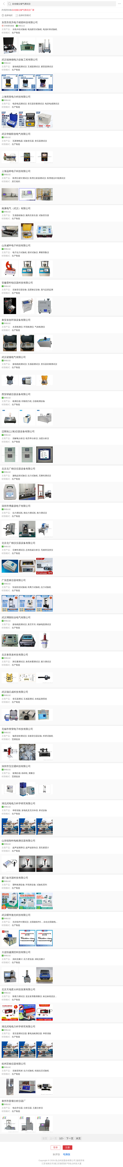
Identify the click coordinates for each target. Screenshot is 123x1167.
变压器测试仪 (41, 141)
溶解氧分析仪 (18, 438)
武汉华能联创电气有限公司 (16, 133)
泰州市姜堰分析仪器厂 (14, 1101)
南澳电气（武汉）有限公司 (16, 208)
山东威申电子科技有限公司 (16, 245)
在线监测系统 (41, 699)
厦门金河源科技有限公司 (15, 877)
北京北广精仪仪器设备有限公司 (18, 468)
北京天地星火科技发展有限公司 (18, 989)
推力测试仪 (42, 513)
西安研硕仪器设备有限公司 (16, 394)
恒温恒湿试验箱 (19, 587)
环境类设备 (31, 884)
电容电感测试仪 (52, 103)
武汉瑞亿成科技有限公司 (15, 691)
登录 (55, 1147)
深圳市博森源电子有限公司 (16, 505)
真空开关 (32, 624)
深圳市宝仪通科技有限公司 (16, 766)
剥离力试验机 (34, 587)
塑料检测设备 (18, 884)
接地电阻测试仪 (19, 66)
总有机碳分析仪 (33, 550)
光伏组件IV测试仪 (20, 922)
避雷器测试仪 (47, 66)
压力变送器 (29, 959)
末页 (78, 1138)
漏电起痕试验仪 (19, 475)
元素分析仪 (38, 1108)
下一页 (69, 1138)
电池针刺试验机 (50, 29)
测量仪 (32, 773)
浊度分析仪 (44, 438)
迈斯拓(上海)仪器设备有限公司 (18, 431)
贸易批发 (16, 739)
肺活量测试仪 (18, 661)
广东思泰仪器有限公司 (14, 580)
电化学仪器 (17, 1108)
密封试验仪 (33, 252)
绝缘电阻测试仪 (44, 624)
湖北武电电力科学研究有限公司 (18, 803)
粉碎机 (25, 773)
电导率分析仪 (32, 438)
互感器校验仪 (18, 215)
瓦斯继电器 (17, 141)
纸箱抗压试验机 (42, 1070)
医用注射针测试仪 (20, 178)
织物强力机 (27, 401)
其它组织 (16, 181)
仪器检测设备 (39, 401)
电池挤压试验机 (35, 29)
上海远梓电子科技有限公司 (16, 171)
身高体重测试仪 (33, 661)
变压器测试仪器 (19, 1033)
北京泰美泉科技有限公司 (15, 654)
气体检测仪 (40, 327)
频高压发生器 (32, 215)
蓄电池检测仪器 (35, 1033)
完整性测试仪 (45, 475)
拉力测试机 (17, 513)
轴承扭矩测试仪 (19, 736)
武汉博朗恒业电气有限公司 (16, 617)
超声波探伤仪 (32, 847)
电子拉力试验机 (19, 252)
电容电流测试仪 (19, 103)
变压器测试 (17, 699)
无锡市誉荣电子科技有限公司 (17, 729)
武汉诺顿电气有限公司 (14, 357)
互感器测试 (29, 699)
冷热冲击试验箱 (19, 29)
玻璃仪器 (16, 773)
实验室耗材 (17, 1070)
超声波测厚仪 (18, 847)
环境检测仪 (29, 327)
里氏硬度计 (44, 847)
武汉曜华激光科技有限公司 (16, 915)
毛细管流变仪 (47, 550)
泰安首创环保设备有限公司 (16, 319)
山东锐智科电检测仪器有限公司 (18, 840)
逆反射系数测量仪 (34, 996)
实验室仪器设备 (19, 289)
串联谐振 (16, 810)
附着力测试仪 (18, 996)
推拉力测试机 (30, 513)
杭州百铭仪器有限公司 (14, 1063)
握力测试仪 (46, 661)
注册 (67, 1147)
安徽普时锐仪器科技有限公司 (17, 282)
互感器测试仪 (34, 66)
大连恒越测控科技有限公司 (16, 952)
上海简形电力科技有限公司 (16, 96)
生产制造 (16, 32)
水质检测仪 (17, 327)
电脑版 (66, 1154)
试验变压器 (29, 141)
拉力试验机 (33, 475)
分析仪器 (28, 1108)
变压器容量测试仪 (36, 103)
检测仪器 (16, 401)
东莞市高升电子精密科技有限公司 (20, 22)
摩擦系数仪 (44, 252)
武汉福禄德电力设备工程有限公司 (20, 59)
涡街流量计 (17, 959)
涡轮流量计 (40, 959)
